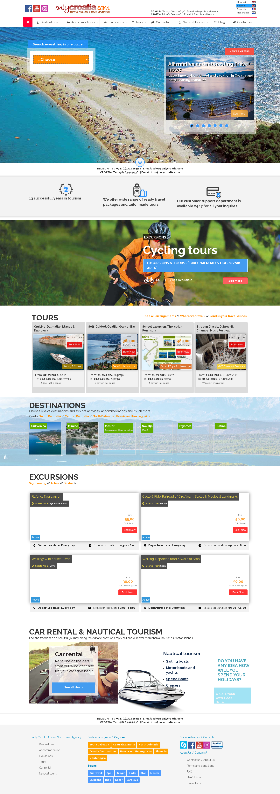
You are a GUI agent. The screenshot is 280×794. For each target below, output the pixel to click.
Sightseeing (37, 483)
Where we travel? (192, 316)
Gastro (68, 483)
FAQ (189, 771)
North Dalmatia (103, 416)
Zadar (132, 773)
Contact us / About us (201, 759)
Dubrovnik (96, 773)
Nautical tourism (191, 22)
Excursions (114, 22)
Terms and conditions (200, 765)
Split (110, 773)
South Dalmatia (50, 416)
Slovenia (161, 751)
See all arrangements (160, 316)
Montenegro (97, 758)
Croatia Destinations (102, 751)
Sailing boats (177, 661)
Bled (108, 779)
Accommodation (81, 22)
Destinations (47, 22)
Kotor (119, 779)
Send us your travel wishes (228, 316)
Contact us (242, 22)
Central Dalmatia (77, 416)
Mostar (154, 773)
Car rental (160, 22)
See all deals (73, 687)
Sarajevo (132, 779)
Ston (143, 773)
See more (239, 113)
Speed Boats (177, 679)
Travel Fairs (194, 783)
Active (55, 483)
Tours (137, 22)
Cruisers (173, 685)
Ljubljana (95, 779)
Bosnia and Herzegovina (133, 416)
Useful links (194, 777)
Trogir (120, 773)
